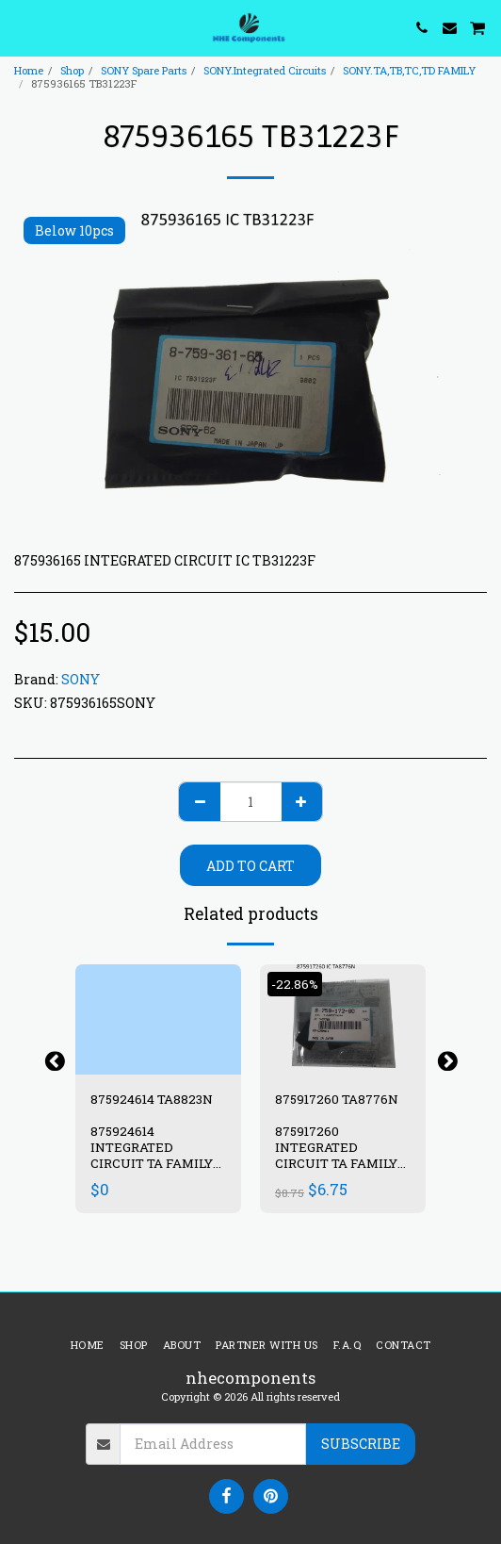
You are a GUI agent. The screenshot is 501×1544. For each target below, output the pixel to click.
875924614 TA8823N (151, 1099)
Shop (72, 70)
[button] (21, 27)
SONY (80, 679)
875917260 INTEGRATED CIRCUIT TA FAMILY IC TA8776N (336, 1155)
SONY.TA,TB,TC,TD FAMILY (409, 70)
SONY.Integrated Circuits (264, 70)
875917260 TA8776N (336, 1099)
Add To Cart (250, 866)
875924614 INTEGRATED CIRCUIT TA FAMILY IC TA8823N (151, 1155)
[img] (158, 1019)
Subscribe (360, 1444)
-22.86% (294, 984)
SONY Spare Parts (143, 70)
